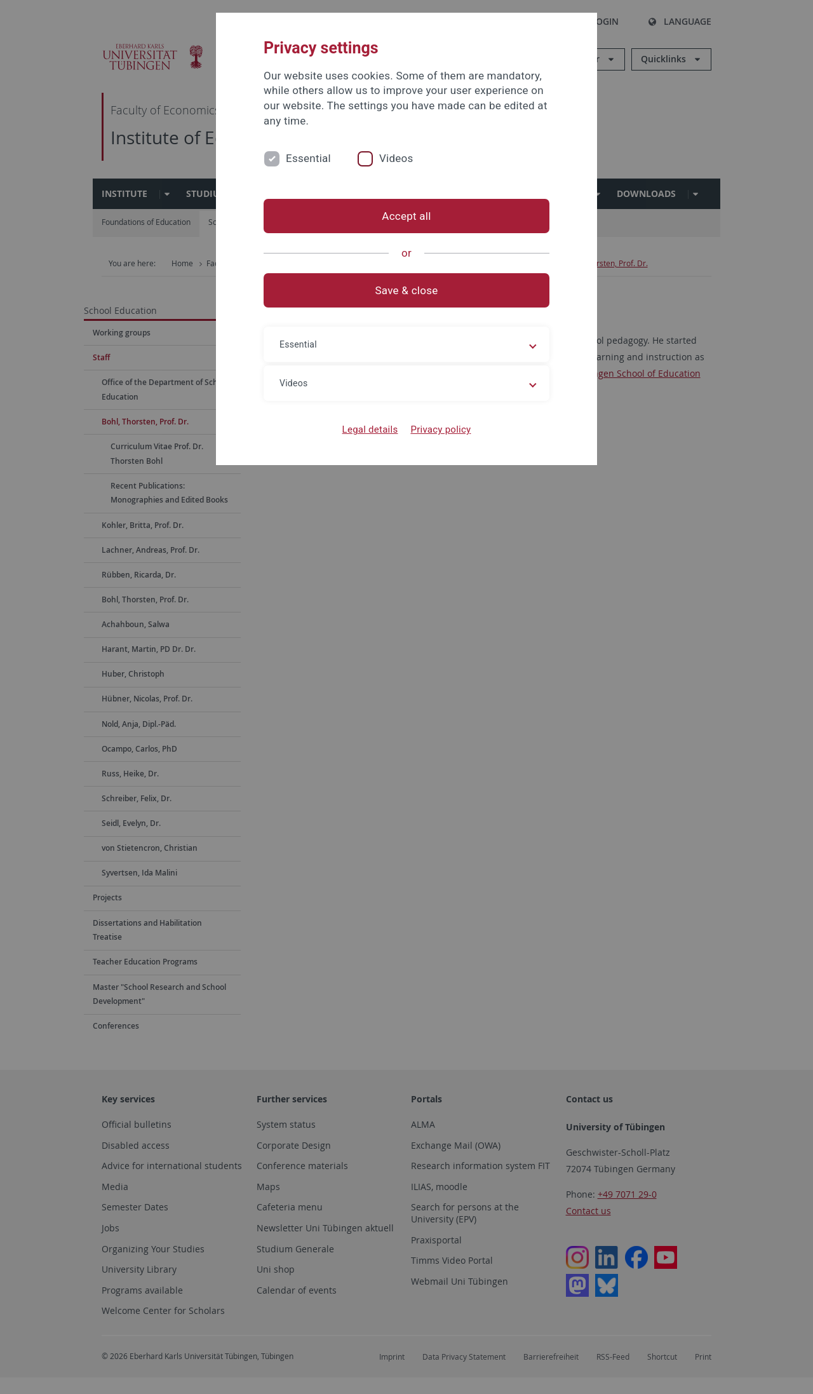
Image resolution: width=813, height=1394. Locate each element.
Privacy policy (440, 429)
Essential (308, 158)
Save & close (406, 290)
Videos (396, 158)
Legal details (370, 429)
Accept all (406, 216)
